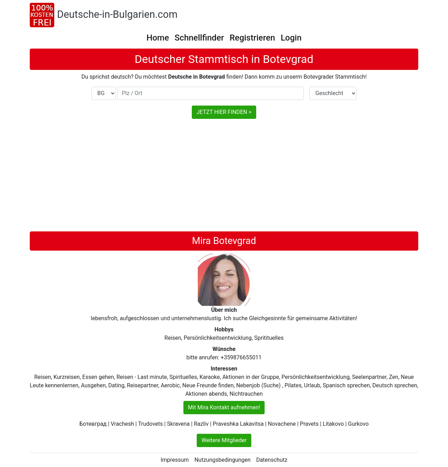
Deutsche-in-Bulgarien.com (117, 14)
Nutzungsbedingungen (222, 460)
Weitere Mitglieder (223, 440)
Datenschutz (271, 460)
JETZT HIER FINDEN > (223, 112)
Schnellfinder (199, 38)
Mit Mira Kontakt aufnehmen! (224, 407)
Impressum (175, 460)
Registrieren (252, 38)
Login (291, 38)
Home (157, 38)
